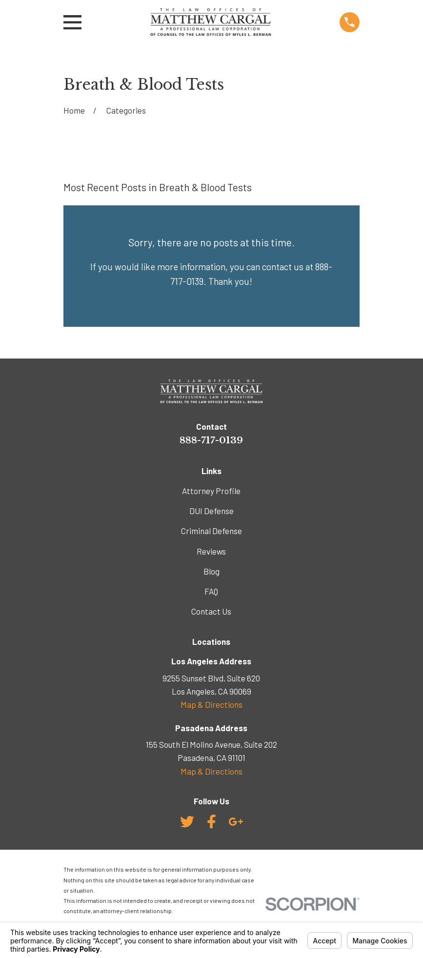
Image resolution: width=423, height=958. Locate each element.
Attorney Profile (211, 491)
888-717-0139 (211, 440)
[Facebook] (211, 822)
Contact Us (211, 611)
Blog (211, 571)
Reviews (211, 551)
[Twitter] (187, 822)
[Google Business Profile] (236, 822)
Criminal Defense (211, 531)
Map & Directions (211, 704)
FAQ (211, 591)
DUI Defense (211, 511)
